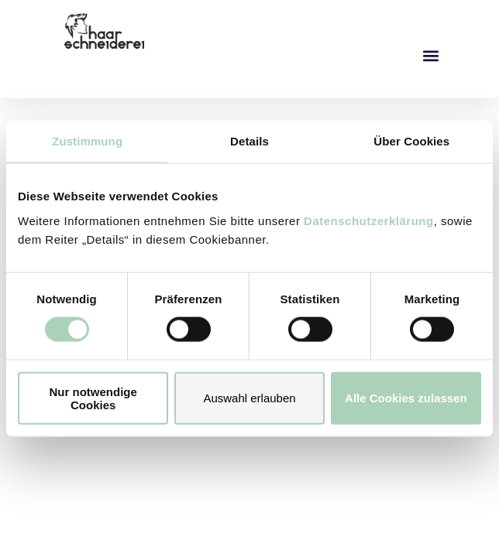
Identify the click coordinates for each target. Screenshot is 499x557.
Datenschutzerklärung (369, 220)
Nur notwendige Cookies (93, 397)
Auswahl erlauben (249, 398)
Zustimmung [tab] (87, 141)
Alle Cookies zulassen (406, 398)
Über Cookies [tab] (411, 141)
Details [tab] (249, 141)
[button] (430, 55)
